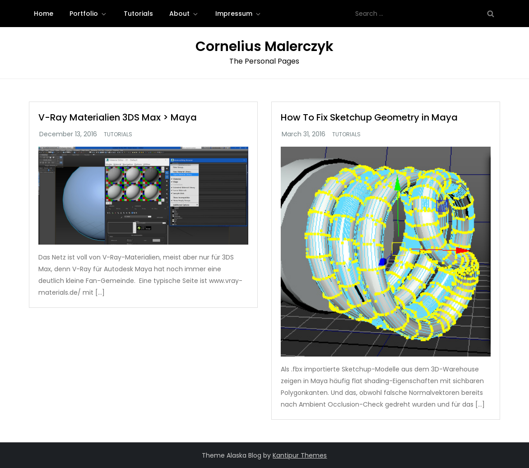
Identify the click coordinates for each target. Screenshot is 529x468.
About (184, 13)
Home (43, 13)
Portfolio (88, 13)
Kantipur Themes (300, 455)
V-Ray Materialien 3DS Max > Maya (117, 117)
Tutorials (138, 13)
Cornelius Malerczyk (264, 46)
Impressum (238, 13)
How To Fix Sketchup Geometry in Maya (369, 117)
